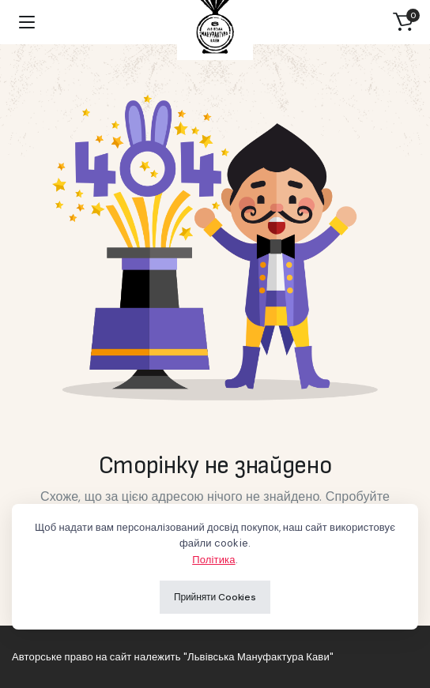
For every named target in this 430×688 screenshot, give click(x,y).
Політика (213, 559)
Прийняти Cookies (215, 597)
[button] (403, 22)
